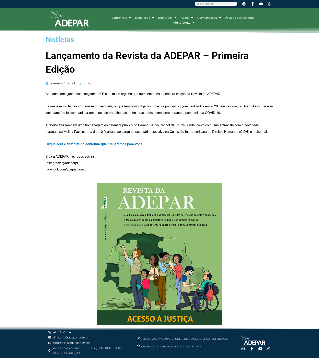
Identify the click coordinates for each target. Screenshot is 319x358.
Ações (187, 17)
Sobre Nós (121, 17)
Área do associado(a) (240, 18)
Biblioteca (167, 17)
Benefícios (144, 17)
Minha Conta (183, 22)
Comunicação (209, 17)
